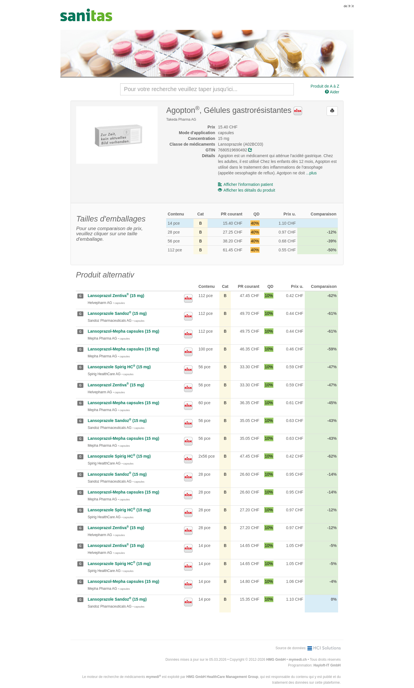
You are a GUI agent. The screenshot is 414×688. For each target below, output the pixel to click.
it (353, 6)
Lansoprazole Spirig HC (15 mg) (119, 367)
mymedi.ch (298, 660)
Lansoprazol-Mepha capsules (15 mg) (123, 331)
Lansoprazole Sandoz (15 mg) (117, 313)
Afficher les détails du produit (246, 190)
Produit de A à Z (324, 86)
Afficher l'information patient (245, 184)
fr (350, 6)
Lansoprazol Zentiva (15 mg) (116, 295)
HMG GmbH (275, 660)
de (345, 6)
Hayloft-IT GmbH (327, 665)
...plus (311, 173)
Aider (332, 92)
